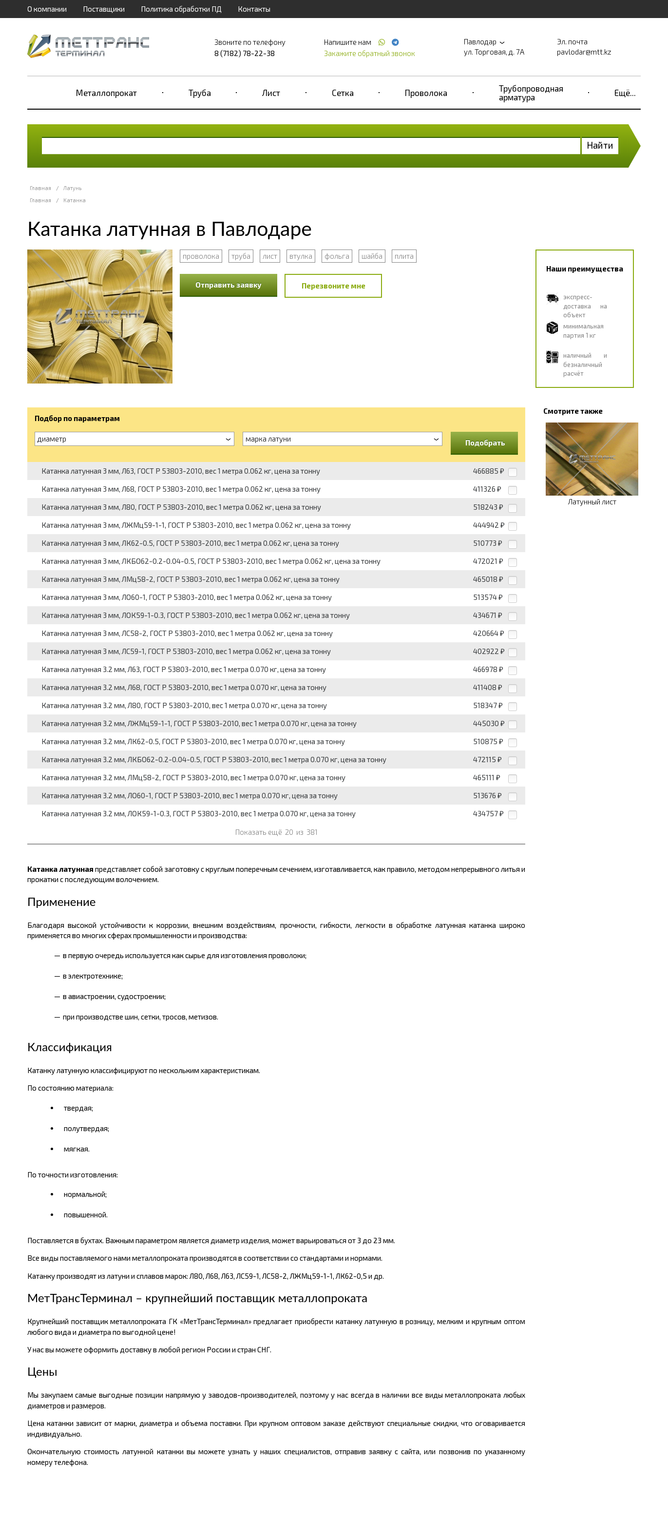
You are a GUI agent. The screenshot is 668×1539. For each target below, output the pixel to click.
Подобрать (485, 442)
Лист (271, 92)
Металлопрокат (106, 92)
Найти (600, 145)
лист (270, 255)
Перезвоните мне (333, 285)
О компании (47, 8)
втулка (300, 255)
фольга (336, 255)
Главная (40, 188)
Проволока (426, 92)
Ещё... (625, 92)
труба (240, 255)
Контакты (254, 8)
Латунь (72, 188)
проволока (201, 255)
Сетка (343, 92)
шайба (372, 255)
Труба (200, 92)
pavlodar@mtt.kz (584, 51)
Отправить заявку (228, 284)
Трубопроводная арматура (531, 92)
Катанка (74, 200)
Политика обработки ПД (181, 8)
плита (404, 255)
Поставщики (104, 8)
